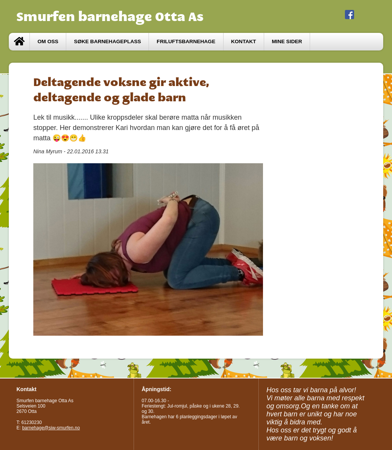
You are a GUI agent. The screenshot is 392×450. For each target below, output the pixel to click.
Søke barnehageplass (107, 41)
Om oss (48, 41)
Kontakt (243, 41)
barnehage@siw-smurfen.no (51, 428)
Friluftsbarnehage (186, 41)
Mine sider (287, 41)
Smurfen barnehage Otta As (110, 16)
